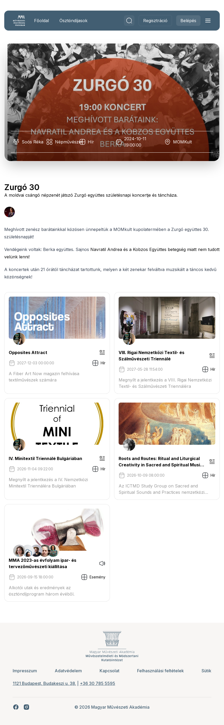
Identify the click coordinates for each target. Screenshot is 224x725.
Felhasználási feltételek (160, 670)
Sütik (206, 670)
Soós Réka (32, 141)
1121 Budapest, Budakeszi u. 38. (44, 683)
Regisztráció (155, 20)
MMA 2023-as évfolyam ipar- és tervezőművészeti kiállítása (42, 563)
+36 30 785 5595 (97, 683)
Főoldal (41, 20)
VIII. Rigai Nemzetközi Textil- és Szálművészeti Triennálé (151, 355)
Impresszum (25, 670)
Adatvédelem (68, 670)
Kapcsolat (109, 670)
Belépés (188, 20)
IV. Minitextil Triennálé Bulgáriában (45, 458)
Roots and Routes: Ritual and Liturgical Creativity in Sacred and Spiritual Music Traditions (161, 462)
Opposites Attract (28, 352)
